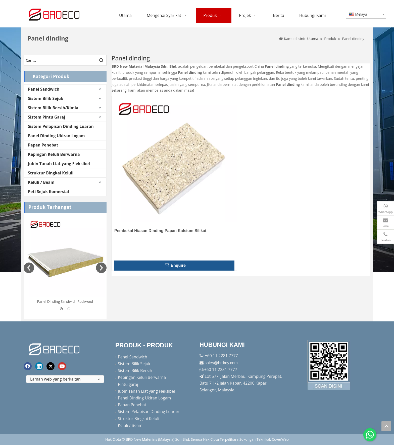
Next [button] (101, 268)
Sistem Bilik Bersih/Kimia (53, 107)
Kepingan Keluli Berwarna (54, 154)
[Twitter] (50, 366)
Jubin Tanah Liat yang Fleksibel (59, 163)
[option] (65, 261)
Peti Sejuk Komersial (48, 191)
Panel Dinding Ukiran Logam (56, 135)
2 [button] (68, 308)
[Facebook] (28, 366)
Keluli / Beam (41, 182)
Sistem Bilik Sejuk (45, 98)
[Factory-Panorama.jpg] (329, 365)
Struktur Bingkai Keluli (50, 173)
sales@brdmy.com (221, 363)
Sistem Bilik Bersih (135, 370)
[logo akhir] (55, 348)
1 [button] (61, 308)
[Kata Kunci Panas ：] (101, 60)
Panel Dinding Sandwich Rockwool (65, 301)
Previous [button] (29, 268)
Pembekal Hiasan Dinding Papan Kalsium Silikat (160, 231)
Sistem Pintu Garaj (46, 117)
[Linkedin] (39, 366)
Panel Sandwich (43, 89)
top (386, 426)
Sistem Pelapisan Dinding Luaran (61, 126)
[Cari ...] (60, 60)
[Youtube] (62, 366)
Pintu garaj (128, 384)
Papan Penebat (43, 145)
